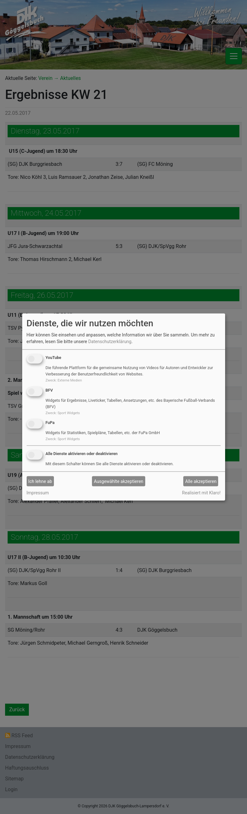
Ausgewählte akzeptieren (118, 481)
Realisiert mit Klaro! (201, 492)
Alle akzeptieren (201, 481)
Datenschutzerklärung (109, 341)
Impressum (38, 492)
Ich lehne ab (40, 481)
